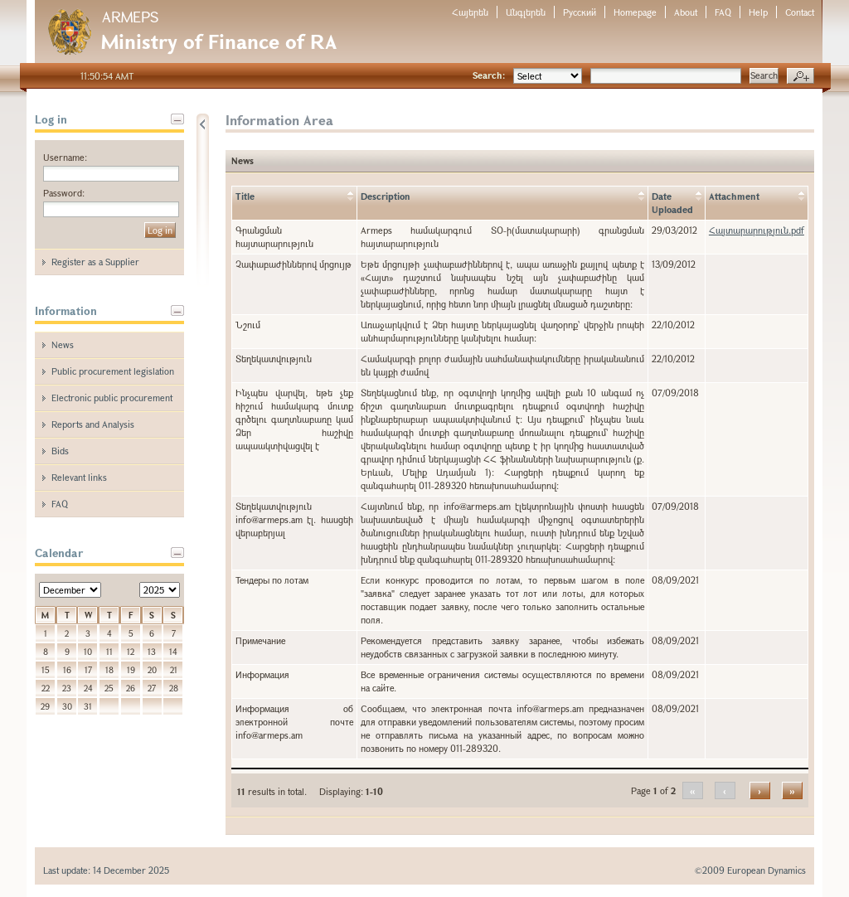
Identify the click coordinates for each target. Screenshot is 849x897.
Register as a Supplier (95, 261)
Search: (489, 75)
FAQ (723, 12)
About (685, 12)
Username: (65, 157)
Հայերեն (470, 12)
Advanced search (800, 76)
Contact (799, 12)
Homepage (635, 12)
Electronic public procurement (111, 397)
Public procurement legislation (112, 371)
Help (758, 12)
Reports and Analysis (92, 424)
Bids (60, 450)
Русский (579, 12)
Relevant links (79, 477)
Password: (64, 193)
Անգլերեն (526, 12)
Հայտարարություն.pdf (756, 230)
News (62, 344)
